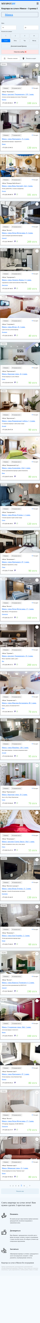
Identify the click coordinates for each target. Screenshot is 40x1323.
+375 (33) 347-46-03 (7, 288)
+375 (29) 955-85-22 (7, 1083)
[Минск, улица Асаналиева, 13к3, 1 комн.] (20, 447)
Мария (4, 144)
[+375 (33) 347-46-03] (15, 288)
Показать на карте (29, 58)
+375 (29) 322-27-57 (7, 617)
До (28, 28)
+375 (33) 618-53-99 (7, 382)
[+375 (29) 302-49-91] (15, 523)
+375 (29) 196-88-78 (7, 194)
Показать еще (20, 1191)
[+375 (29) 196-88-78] (15, 194)
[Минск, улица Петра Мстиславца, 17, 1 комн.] (20, 588)
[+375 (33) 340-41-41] (15, 711)
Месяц (34, 40)
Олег (3, 708)
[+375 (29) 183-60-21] (15, 103)
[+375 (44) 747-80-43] (15, 1176)
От (6, 28)
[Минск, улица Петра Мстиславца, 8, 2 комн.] (20, 212)
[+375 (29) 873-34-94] (15, 476)
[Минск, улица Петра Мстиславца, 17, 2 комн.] (20, 1100)
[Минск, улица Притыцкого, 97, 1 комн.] (20, 1053)
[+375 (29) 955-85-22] (15, 1082)
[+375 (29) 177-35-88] (15, 570)
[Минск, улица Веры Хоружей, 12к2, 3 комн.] (20, 165)
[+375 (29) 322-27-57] (15, 617)
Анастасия (5, 285)
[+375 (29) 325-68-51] (15, 335)
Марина (4, 99)
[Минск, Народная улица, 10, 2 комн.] (20, 774)
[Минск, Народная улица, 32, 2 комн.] (20, 353)
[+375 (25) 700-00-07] (15, 241)
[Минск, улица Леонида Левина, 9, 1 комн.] (20, 259)
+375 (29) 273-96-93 (7, 944)
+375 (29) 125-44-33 (7, 897)
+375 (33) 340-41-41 (7, 711)
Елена (3, 379)
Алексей (4, 238)
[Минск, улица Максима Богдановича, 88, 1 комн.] (20, 682)
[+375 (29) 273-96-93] (15, 944)
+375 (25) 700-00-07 (7, 241)
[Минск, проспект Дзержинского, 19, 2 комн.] (20, 635)
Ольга (3, 847)
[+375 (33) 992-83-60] (15, 756)
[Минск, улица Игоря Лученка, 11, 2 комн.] (20, 868)
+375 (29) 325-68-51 (7, 335)
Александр (5, 614)
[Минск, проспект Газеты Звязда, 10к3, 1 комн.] (20, 821)
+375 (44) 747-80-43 (7, 1177)
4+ (34, 35)
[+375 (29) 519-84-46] (15, 803)
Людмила (4, 332)
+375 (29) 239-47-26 (7, 429)
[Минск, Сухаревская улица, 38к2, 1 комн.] (20, 1009)
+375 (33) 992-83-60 (7, 756)
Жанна (4, 1032)
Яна (3, 661)
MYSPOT (8, 3)
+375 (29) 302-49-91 (7, 523)
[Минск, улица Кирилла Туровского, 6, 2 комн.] (20, 962)
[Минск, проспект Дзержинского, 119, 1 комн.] (20, 73)
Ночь (15, 40)
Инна (3, 473)
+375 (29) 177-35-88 (7, 570)
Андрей (4, 426)
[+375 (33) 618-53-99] (15, 382)
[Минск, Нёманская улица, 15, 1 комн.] (20, 1147)
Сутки (5, 40)
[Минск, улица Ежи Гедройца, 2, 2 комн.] (20, 915)
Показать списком (10, 58)
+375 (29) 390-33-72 (7, 664)
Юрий (3, 941)
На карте (35, 88)
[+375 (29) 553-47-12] (15, 850)
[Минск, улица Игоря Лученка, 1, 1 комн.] (20, 494)
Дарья (3, 567)
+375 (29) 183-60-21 (7, 103)
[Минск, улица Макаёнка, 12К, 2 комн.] (20, 729)
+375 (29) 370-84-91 (7, 1036)
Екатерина (5, 894)
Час (25, 40)
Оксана (4, 191)
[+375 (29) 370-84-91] (15, 1035)
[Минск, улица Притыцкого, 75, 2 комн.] (20, 120)
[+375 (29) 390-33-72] (15, 664)
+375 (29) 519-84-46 (7, 803)
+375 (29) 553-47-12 (7, 850)
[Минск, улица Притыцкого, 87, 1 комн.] (20, 541)
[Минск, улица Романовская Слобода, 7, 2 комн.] (20, 400)
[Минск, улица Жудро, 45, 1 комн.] (20, 306)
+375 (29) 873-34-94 (7, 476)
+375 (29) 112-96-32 (7, 147)
